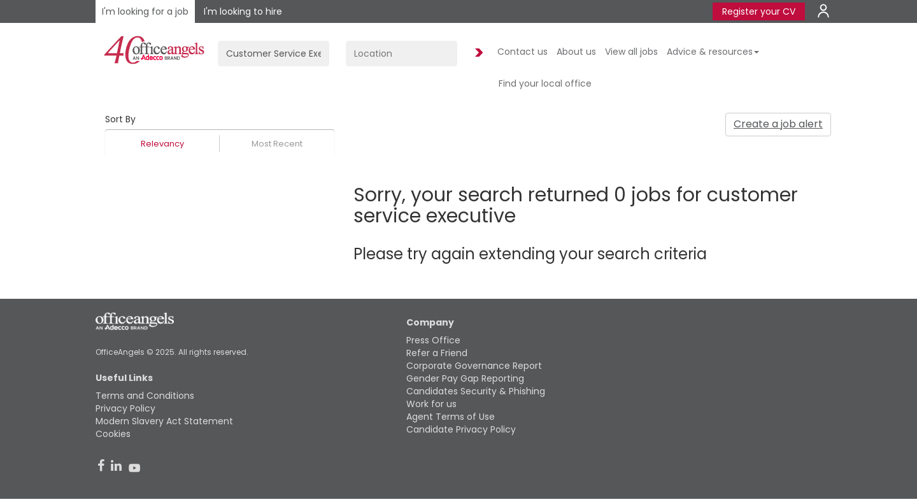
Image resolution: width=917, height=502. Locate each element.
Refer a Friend (436, 353)
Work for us (431, 404)
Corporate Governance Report (474, 365)
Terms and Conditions (145, 395)
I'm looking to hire (243, 11)
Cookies (113, 433)
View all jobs (631, 51)
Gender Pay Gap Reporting (465, 378)
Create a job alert (778, 124)
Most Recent (277, 143)
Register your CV (758, 11)
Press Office (433, 340)
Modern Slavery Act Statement (164, 421)
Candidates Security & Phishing (475, 391)
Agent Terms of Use (450, 416)
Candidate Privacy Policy (461, 429)
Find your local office (545, 83)
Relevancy (162, 143)
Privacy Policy (125, 408)
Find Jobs (477, 53)
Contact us (522, 51)
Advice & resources (713, 51)
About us (576, 51)
